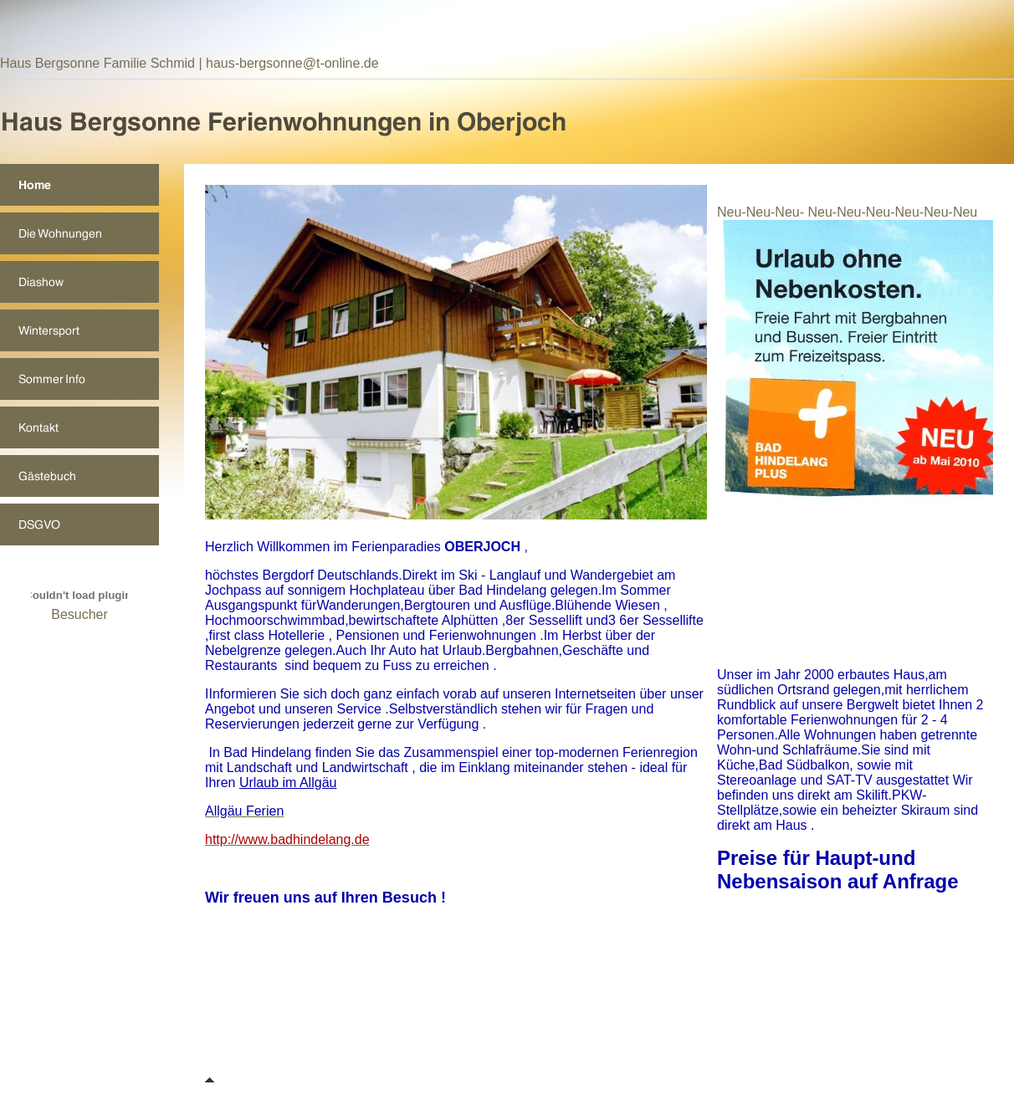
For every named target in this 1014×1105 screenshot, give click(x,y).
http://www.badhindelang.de (287, 839)
